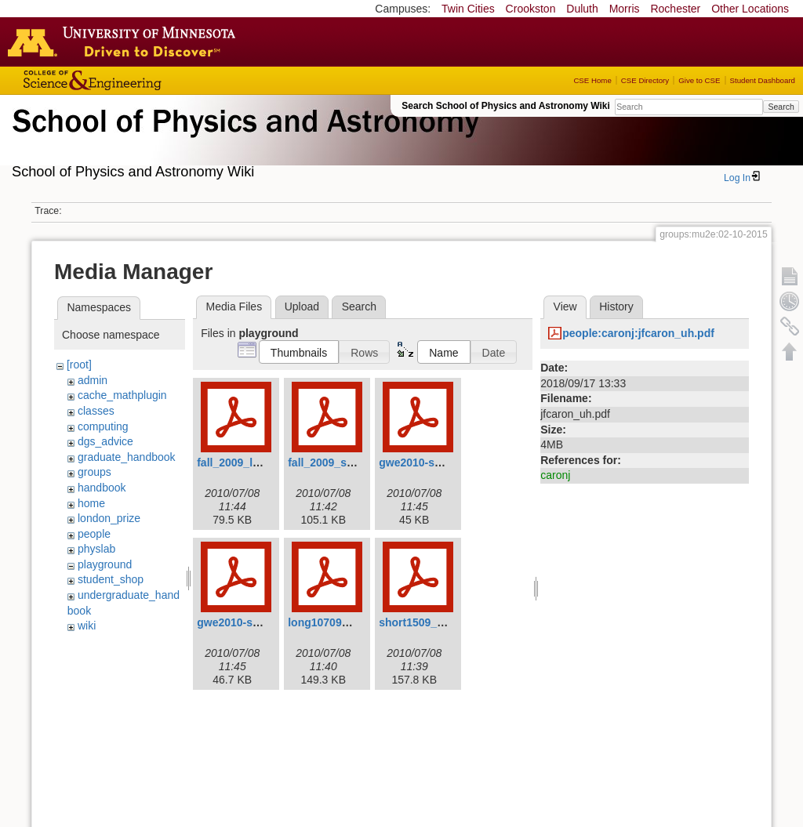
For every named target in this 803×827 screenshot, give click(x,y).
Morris (624, 8)
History (616, 306)
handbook (102, 487)
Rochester (675, 8)
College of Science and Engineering (141, 80)
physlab (96, 548)
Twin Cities (468, 8)
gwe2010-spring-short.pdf (264, 622)
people (94, 534)
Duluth (582, 8)
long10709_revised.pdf (347, 622)
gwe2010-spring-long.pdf (444, 462)
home (91, 503)
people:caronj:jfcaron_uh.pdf (638, 333)
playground (105, 564)
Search (781, 106)
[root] (79, 364)
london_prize (109, 518)
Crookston (531, 8)
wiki (87, 625)
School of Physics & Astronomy (243, 139)
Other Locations (750, 8)
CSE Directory (645, 80)
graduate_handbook (127, 457)
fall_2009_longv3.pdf (251, 462)
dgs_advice (105, 441)
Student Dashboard (762, 80)
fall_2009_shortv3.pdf (344, 462)
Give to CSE (699, 80)
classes (96, 410)
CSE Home (592, 80)
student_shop (111, 579)
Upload (302, 306)
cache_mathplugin (122, 395)
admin (92, 380)
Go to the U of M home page (125, 41)
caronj (555, 475)
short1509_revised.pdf (437, 622)
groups (94, 472)
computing (103, 426)
